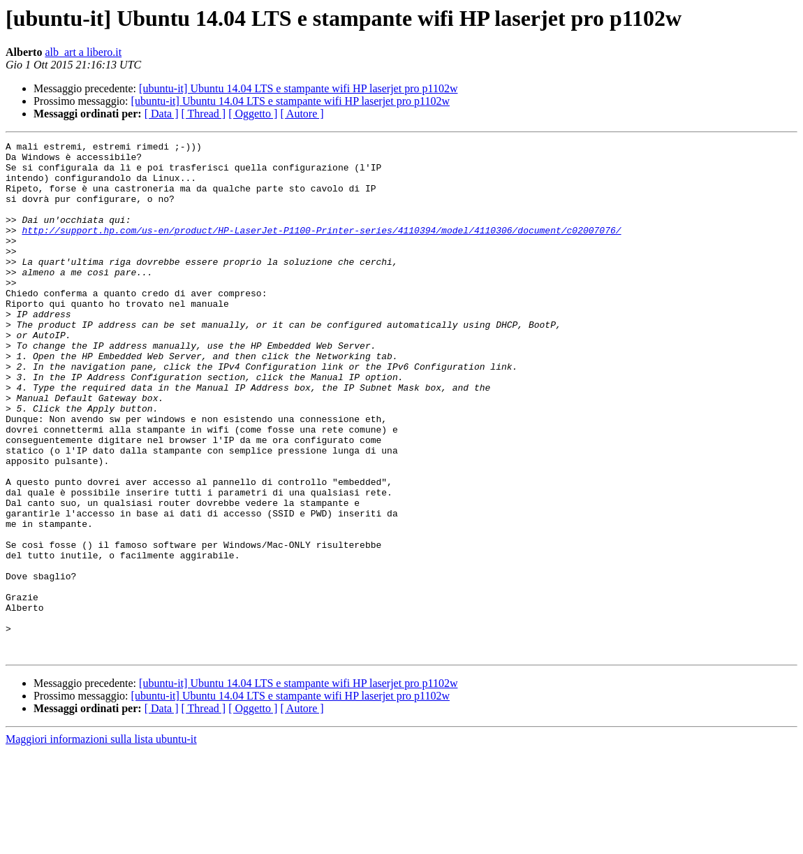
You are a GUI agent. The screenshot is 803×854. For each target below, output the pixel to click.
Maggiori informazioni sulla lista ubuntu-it (101, 842)
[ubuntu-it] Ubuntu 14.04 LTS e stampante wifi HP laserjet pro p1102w (298, 88)
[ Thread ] (204, 114)
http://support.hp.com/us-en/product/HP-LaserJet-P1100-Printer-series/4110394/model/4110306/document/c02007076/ (321, 249)
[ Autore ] (301, 114)
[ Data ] (162, 114)
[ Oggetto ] (252, 114)
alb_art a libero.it (83, 52)
